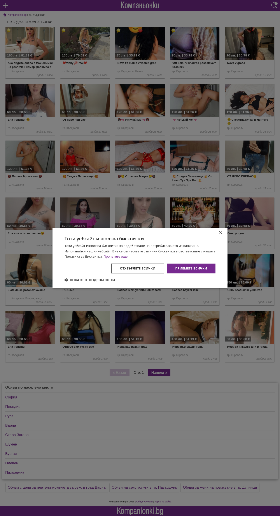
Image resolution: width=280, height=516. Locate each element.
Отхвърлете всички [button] (137, 268)
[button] (90, 280)
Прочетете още (115, 256)
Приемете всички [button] (191, 268)
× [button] (220, 232)
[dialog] (140, 258)
